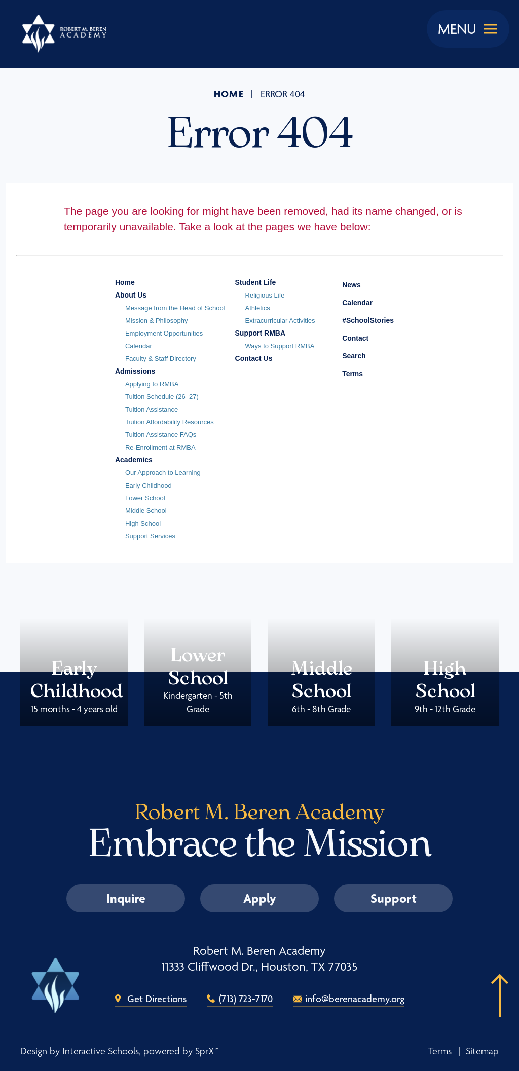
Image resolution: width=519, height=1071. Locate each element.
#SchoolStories (360, 320)
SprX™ (206, 1051)
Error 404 (283, 94)
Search (346, 354)
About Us (130, 295)
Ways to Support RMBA (280, 346)
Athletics (257, 308)
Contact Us (254, 358)
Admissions (135, 371)
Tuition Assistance (151, 409)
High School (143, 523)
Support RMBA (260, 333)
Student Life (255, 282)
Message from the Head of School (175, 308)
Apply (259, 898)
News (344, 283)
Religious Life (265, 295)
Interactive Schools (100, 1051)
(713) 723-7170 (246, 998)
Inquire (125, 898)
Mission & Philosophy (156, 320)
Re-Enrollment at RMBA (160, 447)
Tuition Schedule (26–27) (162, 396)
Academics (134, 460)
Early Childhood (148, 485)
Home (229, 94)
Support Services (150, 536)
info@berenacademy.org (354, 998)
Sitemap (482, 1051)
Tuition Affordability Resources (169, 422)
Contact (347, 338)
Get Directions (157, 998)
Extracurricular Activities (280, 320)
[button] (496, 1011)
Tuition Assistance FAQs (160, 434)
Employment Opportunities (164, 333)
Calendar (138, 346)
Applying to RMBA (152, 384)
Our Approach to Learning (163, 472)
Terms (346, 372)
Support (393, 898)
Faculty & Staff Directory (160, 358)
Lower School (145, 498)
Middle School (146, 510)
